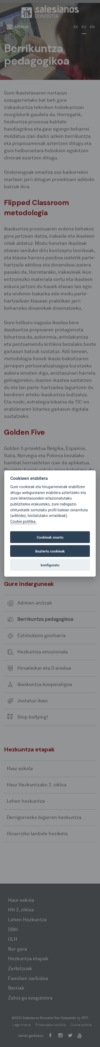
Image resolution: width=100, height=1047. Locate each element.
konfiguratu (50, 565)
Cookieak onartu (50, 537)
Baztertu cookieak (50, 551)
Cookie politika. (23, 521)
